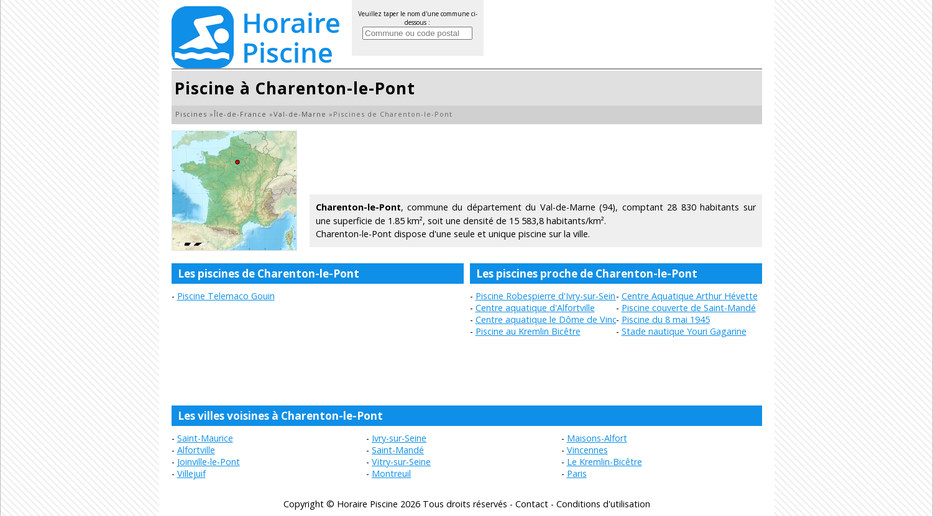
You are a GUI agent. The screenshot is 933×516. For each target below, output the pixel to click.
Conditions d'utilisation (603, 504)
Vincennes (587, 450)
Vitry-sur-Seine (401, 462)
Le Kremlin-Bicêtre (604, 462)
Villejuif (191, 473)
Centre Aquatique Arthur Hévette (690, 296)
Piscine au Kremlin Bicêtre (528, 331)
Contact (531, 504)
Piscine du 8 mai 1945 (666, 319)
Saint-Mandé (398, 450)
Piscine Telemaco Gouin (226, 296)
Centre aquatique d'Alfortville (535, 308)
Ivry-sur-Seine (399, 438)
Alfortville (196, 450)
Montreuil (391, 473)
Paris (577, 473)
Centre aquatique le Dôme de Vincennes (558, 319)
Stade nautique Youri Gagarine (684, 331)
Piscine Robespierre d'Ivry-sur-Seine (548, 296)
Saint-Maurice (205, 438)
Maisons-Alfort (597, 438)
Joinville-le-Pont (208, 462)
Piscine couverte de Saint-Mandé (689, 308)
